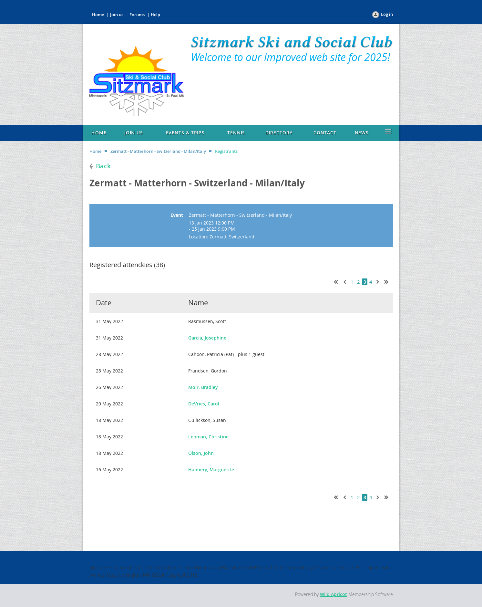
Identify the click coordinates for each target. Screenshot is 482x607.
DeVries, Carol (203, 404)
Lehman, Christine (208, 437)
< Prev (344, 281)
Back (103, 166)
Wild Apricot (333, 594)
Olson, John (201, 453)
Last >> (388, 281)
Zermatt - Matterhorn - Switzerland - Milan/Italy (158, 151)
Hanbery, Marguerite (211, 469)
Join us (116, 14)
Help (155, 14)
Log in (387, 14)
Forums (137, 14)
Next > (379, 281)
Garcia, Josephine (207, 338)
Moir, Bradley (203, 387)
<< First (334, 281)
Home (98, 14)
